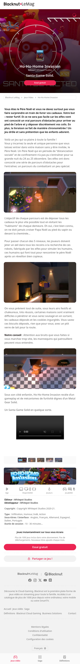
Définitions (9, 613)
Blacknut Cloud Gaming (28, 613)
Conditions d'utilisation (40, 630)
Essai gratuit (40, 82)
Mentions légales (40, 626)
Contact (72, 613)
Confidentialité (40, 635)
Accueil (7, 608)
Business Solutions (52, 613)
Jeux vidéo (17, 608)
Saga (26, 608)
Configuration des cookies (40, 639)
